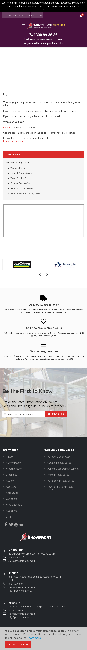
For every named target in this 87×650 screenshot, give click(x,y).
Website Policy (14, 468)
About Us (11, 487)
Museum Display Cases (17, 162)
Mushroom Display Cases (23, 188)
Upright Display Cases (21, 173)
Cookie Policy (13, 463)
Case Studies (13, 493)
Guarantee (11, 510)
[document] (43, 638)
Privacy (10, 456)
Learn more (34, 637)
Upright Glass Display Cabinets (63, 468)
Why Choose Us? (15, 504)
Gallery (10, 480)
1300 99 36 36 (45, 35)
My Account (18, 141)
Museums (26, 15)
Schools (16, 15)
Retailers (6, 15)
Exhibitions (11, 498)
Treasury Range (18, 168)
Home (6, 141)
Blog (8, 517)
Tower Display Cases (20, 178)
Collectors (36, 15)
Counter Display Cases (21, 183)
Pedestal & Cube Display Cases (25, 193)
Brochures (11, 474)
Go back (7, 127)
